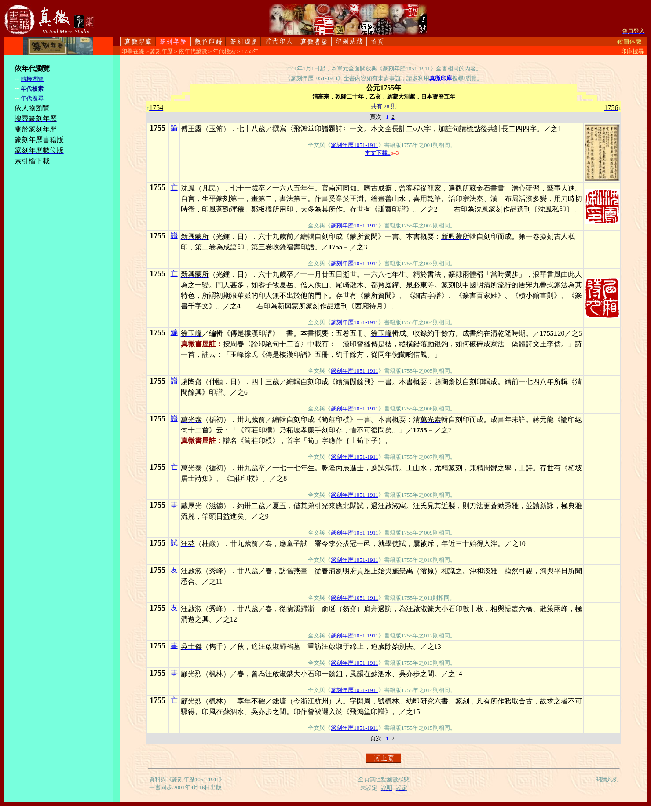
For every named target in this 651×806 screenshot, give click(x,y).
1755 (157, 128)
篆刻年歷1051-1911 (354, 145)
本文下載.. (378, 153)
